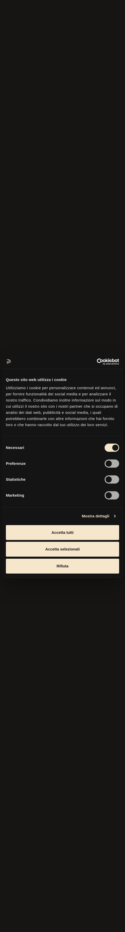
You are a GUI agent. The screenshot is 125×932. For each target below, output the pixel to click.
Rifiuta (63, 566)
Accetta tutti (63, 532)
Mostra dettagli (95, 516)
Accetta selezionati (62, 549)
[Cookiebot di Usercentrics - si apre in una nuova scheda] (96, 361)
